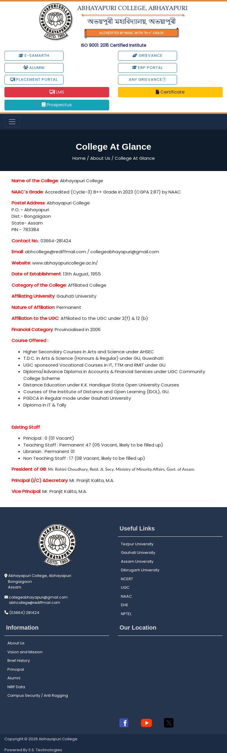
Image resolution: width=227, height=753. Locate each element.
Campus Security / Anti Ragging (37, 695)
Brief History (18, 660)
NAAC (126, 596)
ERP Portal (147, 67)
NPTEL (126, 614)
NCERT (127, 579)
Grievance (147, 55)
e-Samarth (34, 55)
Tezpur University (137, 544)
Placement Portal (34, 79)
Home (79, 158)
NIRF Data (16, 687)
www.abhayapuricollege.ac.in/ (65, 263)
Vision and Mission (25, 652)
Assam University (137, 561)
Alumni (34, 67)
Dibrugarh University (140, 570)
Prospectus (57, 104)
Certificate (170, 92)
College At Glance (135, 158)
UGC (125, 587)
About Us (100, 158)
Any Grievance (147, 79)
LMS (56, 92)
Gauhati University (138, 552)
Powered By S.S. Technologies (33, 750)
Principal (15, 669)
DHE (124, 605)
